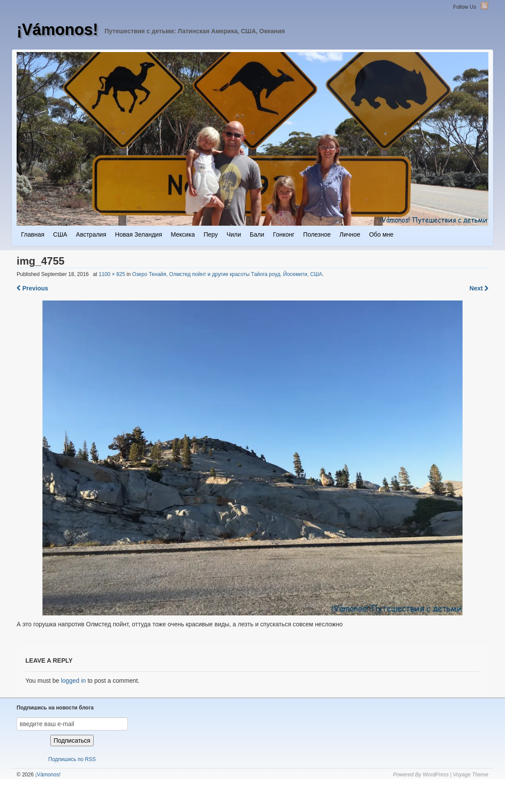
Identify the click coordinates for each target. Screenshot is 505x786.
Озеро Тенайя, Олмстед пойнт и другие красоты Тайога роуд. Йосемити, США (227, 274)
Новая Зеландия (138, 234)
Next (479, 288)
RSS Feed (484, 5)
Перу (210, 234)
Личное (350, 234)
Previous (32, 288)
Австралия (91, 234)
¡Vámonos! (57, 29)
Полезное (317, 234)
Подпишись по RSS (71, 759)
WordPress (436, 775)
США (60, 234)
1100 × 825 (111, 274)
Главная (32, 234)
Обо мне (381, 234)
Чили (234, 234)
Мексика (183, 234)
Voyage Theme (470, 775)
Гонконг (284, 234)
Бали (257, 234)
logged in (73, 680)
